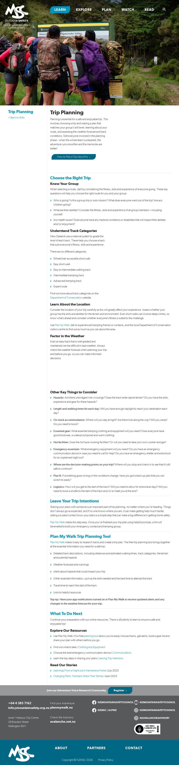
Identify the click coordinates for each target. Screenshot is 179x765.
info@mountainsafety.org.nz (28, 708)
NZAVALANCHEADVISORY (155, 718)
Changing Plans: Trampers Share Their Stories (78, 676)
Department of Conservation (66, 297)
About (61, 748)
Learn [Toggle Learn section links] (60, 10)
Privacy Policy (105, 760)
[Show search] (164, 9)
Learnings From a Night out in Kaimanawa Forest (79, 670)
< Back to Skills (16, 117)
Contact (133, 748)
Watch (127, 10)
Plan (106, 10)
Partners (96, 748)
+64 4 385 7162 (19, 703)
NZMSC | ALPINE (107, 710)
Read (149, 10)
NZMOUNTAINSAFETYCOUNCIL (115, 702)
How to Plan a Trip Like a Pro (72, 156)
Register (119, 690)
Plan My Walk (57, 522)
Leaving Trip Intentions (111, 658)
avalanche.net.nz (63, 721)
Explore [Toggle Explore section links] (84, 10)
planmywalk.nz (61, 707)
